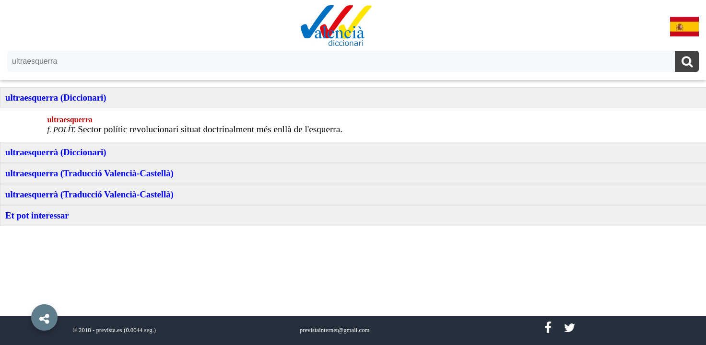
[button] (24, 295)
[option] (353, 172)
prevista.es (109, 330)
